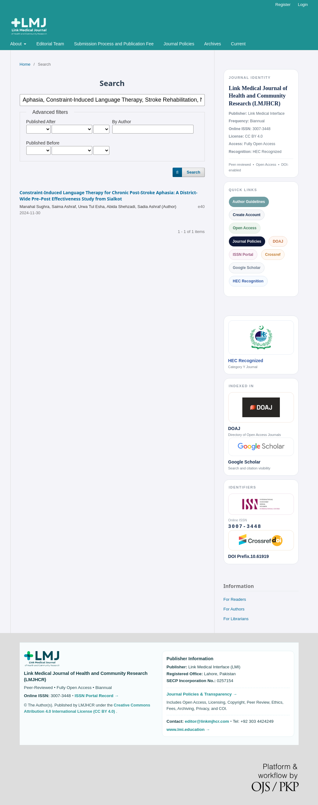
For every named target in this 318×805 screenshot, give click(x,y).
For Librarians (236, 618)
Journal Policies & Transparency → (202, 694)
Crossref (272, 254)
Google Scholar (247, 268)
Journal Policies (179, 43)
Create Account (246, 215)
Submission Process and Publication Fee (114, 43)
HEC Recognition (248, 281)
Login (303, 4)
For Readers (235, 599)
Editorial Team (50, 43)
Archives (212, 43)
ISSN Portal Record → (97, 695)
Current (238, 43)
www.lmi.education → (188, 729)
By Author (121, 121)
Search (193, 172)
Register (282, 4)
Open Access (245, 228)
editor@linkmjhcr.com (207, 721)
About (16, 43)
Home (25, 64)
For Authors (234, 609)
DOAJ (278, 241)
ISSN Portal (243, 254)
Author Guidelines (249, 202)
